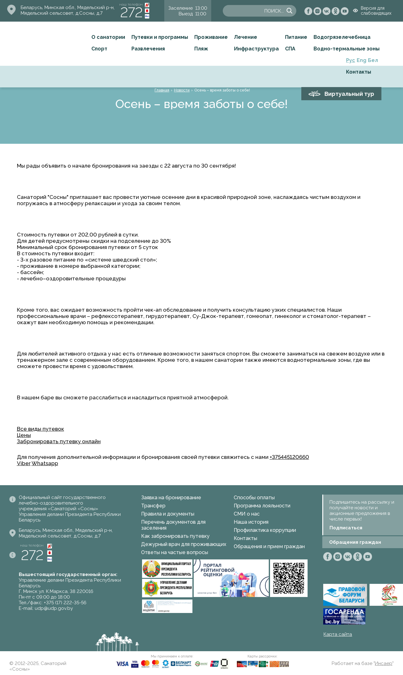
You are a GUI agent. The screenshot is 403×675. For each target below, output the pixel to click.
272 (131, 12)
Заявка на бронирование (171, 498)
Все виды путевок (40, 429)
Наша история (251, 522)
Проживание (211, 37)
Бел (373, 60)
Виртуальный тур (349, 94)
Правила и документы (167, 514)
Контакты (358, 72)
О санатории (108, 37)
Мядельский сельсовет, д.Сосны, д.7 (62, 13)
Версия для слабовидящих (376, 11)
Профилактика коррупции (265, 530)
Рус (350, 60)
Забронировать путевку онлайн (59, 441)
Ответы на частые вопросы (174, 552)
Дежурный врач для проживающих (183, 544)
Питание (296, 37)
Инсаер (383, 663)
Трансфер (153, 506)
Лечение (245, 37)
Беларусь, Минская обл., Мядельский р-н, (68, 7)
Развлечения (148, 49)
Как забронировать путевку (175, 536)
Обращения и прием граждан (269, 546)
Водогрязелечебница (342, 37)
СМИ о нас (247, 514)
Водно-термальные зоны (347, 49)
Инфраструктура (256, 49)
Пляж (201, 49)
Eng (361, 60)
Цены (24, 435)
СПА (290, 49)
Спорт (99, 49)
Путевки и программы (159, 37)
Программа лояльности (262, 506)
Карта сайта (338, 634)
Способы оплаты (254, 498)
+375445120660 (289, 457)
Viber (24, 463)
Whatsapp (45, 463)
